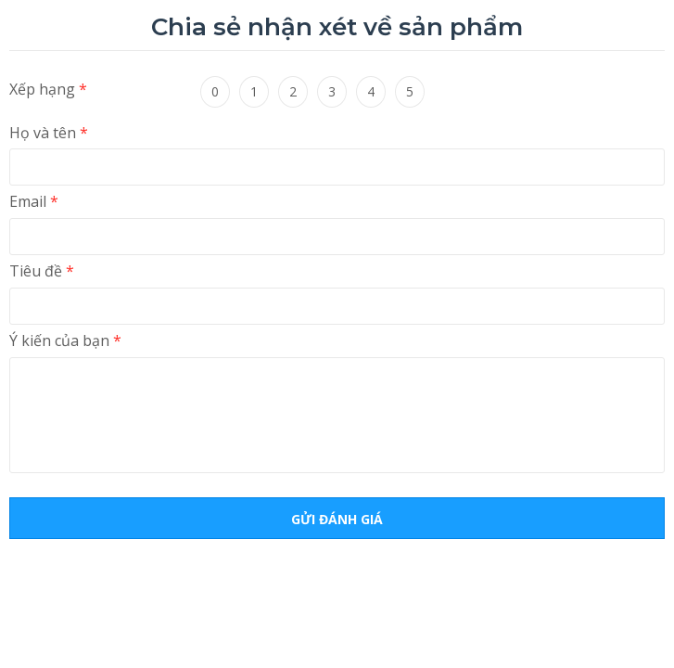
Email (33, 201)
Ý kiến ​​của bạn (65, 340)
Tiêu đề (41, 271)
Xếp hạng (48, 89)
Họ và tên (48, 132)
